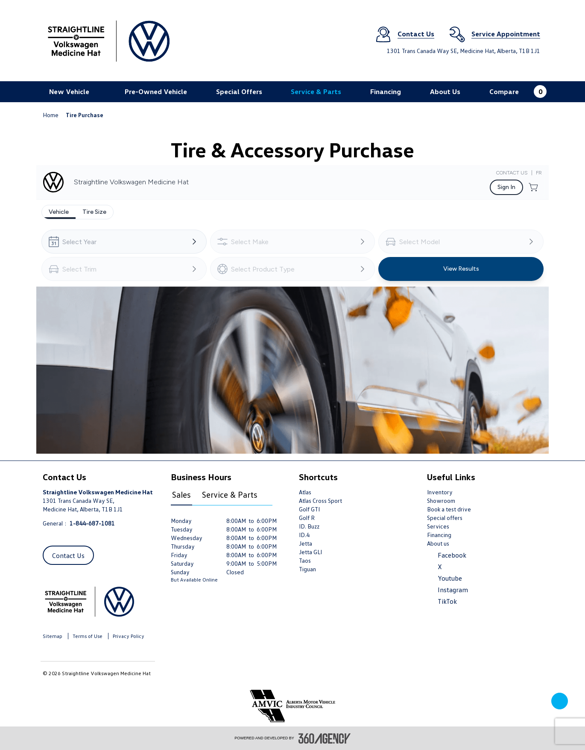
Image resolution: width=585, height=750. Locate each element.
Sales (181, 494)
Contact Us (68, 555)
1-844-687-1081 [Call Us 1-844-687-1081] (92, 523)
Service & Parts (229, 494)
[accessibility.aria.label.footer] (324, 738)
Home (51, 114)
